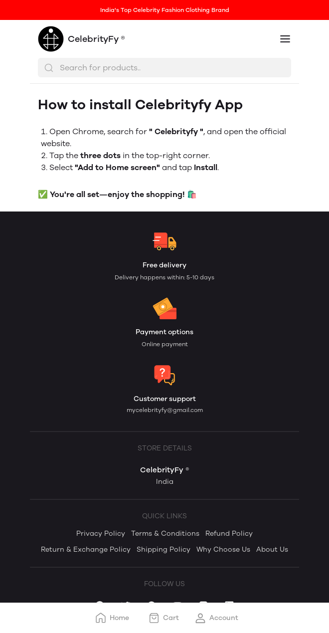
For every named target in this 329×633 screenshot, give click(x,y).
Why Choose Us (223, 549)
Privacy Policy (100, 533)
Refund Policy (229, 533)
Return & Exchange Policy (86, 549)
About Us (272, 549)
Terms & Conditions (165, 533)
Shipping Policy (163, 549)
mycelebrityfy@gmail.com (165, 410)
